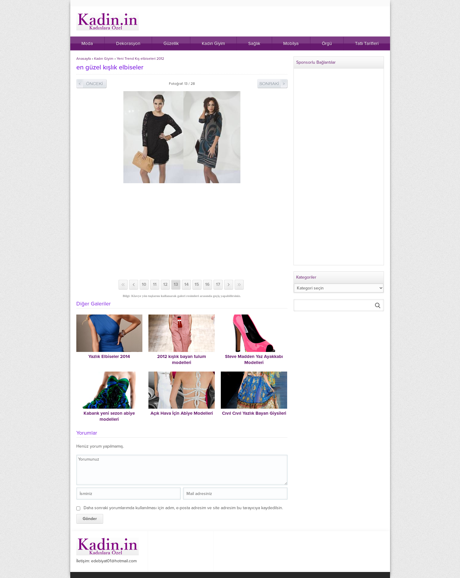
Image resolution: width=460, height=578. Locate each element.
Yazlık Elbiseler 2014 (109, 356)
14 (186, 284)
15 (197, 284)
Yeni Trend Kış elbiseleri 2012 (140, 58)
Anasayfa (83, 58)
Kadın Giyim (103, 58)
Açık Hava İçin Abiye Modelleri (182, 413)
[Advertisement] (181, 231)
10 (144, 284)
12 (165, 284)
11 (155, 284)
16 (207, 284)
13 (176, 284)
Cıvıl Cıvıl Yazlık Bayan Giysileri (254, 413)
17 (218, 284)
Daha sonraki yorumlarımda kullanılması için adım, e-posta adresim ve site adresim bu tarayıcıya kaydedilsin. (183, 507)
